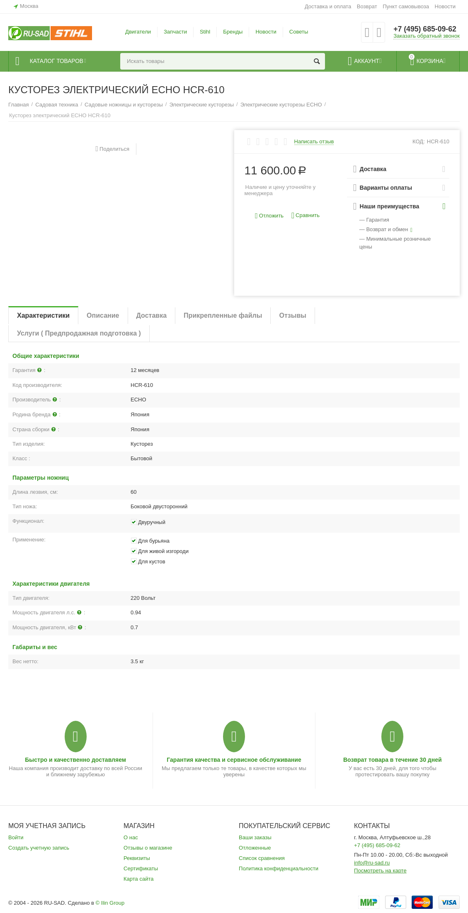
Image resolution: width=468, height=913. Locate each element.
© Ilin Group (110, 903)
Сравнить (305, 216)
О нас (131, 837)
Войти (15, 837)
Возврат (367, 6)
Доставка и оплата (328, 6)
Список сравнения (262, 858)
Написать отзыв (314, 142)
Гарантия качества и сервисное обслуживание (234, 759)
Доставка (151, 315)
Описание (103, 315)
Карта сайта (139, 879)
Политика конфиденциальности (278, 868)
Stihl (205, 32)
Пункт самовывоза (406, 6)
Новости (445, 6)
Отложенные (255, 848)
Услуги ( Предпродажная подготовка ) (79, 333)
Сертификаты (141, 868)
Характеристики (43, 315)
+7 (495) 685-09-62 (425, 29)
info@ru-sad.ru (372, 863)
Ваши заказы (255, 837)
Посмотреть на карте (380, 870)
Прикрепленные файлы (223, 315)
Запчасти (175, 32)
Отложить (269, 216)
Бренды (232, 32)
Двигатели (138, 32)
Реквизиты (137, 858)
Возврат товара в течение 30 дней (392, 759)
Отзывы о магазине (148, 848)
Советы (298, 32)
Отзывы (292, 315)
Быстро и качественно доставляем (75, 759)
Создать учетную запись (38, 848)
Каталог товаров (58, 61)
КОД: (418, 141)
